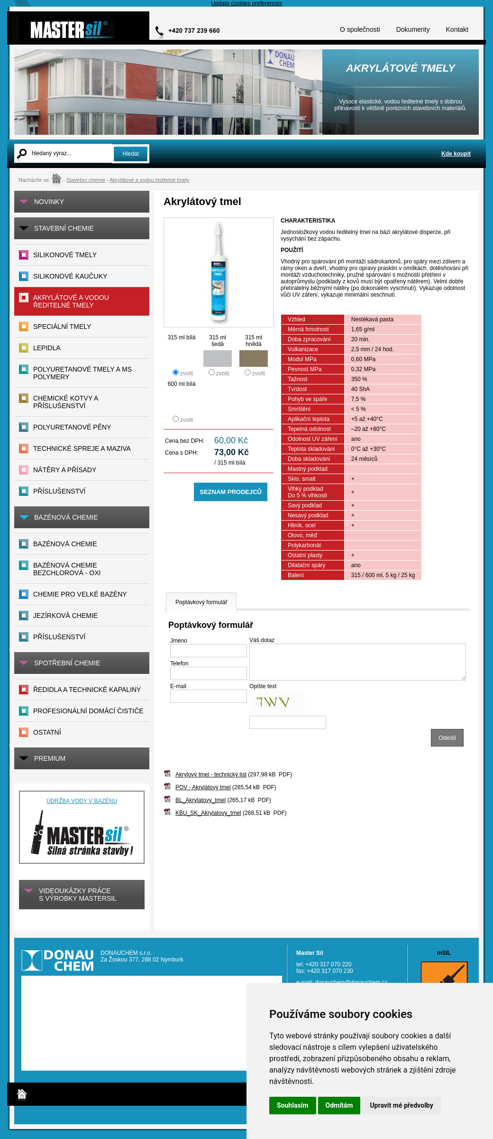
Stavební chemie (85, 180)
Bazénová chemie (65, 544)
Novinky (49, 201)
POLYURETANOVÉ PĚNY (72, 427)
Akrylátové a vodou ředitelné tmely (149, 180)
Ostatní (47, 732)
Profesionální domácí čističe (88, 711)
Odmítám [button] (339, 1105)
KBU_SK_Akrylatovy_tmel (208, 813)
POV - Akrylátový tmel (203, 787)
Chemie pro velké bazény (80, 594)
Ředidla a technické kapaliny (87, 689)
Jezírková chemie (65, 615)
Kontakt (457, 29)
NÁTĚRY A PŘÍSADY (64, 470)
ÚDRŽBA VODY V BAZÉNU (81, 801)
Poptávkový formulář (201, 602)
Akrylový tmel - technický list (210, 774)
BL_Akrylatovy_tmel (200, 800)
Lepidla (47, 348)
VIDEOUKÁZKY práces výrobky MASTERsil (78, 894)
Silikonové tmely (65, 255)
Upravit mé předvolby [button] (401, 1105)
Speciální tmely (62, 326)
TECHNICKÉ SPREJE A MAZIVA (82, 448)
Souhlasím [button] (293, 1105)
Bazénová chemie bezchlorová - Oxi (66, 569)
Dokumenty (413, 29)
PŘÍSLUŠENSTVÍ (59, 491)
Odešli (447, 737)
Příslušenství (59, 637)
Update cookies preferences (246, 3)
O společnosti (360, 29)
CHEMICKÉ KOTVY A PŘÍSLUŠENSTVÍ (65, 402)
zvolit (186, 373)
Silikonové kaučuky (70, 276)
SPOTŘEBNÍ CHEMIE (67, 663)
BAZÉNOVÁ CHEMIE (66, 517)
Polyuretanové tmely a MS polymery (82, 373)
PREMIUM (49, 758)
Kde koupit (456, 153)
